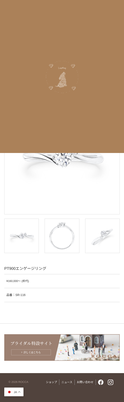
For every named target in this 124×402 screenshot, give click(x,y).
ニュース (66, 382)
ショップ (51, 382)
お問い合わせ (85, 382)
